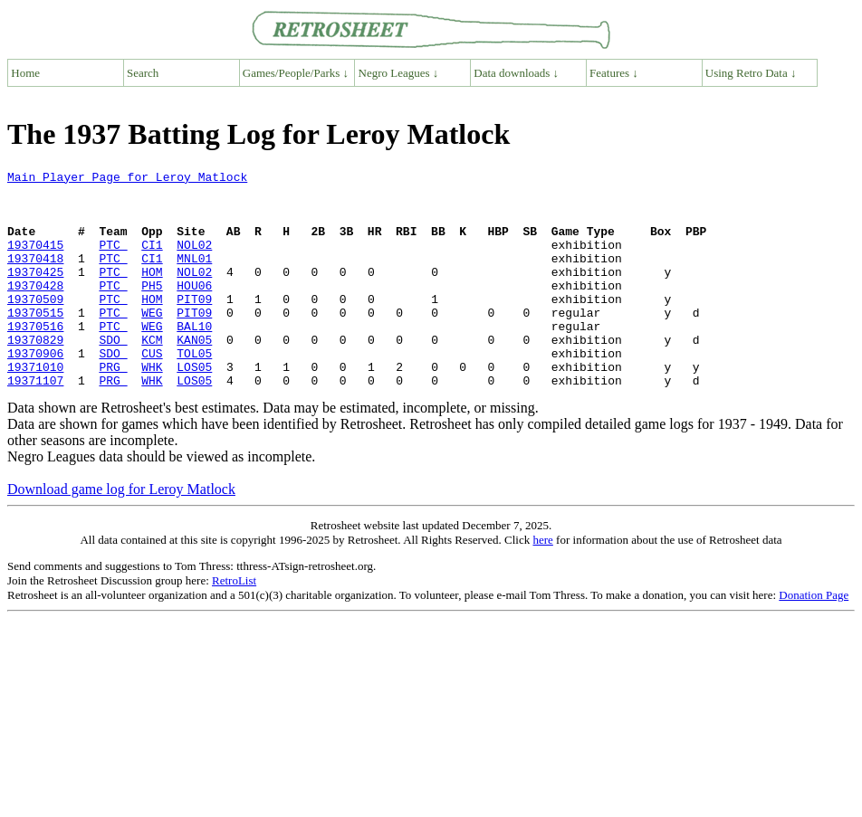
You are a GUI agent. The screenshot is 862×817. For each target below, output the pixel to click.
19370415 (35, 260)
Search (142, 73)
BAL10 (194, 358)
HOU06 (194, 309)
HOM (151, 293)
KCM (151, 374)
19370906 (35, 391)
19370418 (35, 277)
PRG (113, 407)
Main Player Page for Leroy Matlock (127, 179)
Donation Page (813, 638)
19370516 (35, 358)
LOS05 (194, 407)
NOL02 (194, 260)
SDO (113, 374)
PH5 (151, 309)
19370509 (35, 326)
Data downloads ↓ (516, 73)
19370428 (35, 309)
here (542, 583)
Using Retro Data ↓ (751, 73)
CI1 (151, 260)
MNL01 (194, 277)
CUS (151, 391)
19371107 (35, 423)
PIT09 (194, 326)
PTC (113, 260)
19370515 (35, 342)
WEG (151, 342)
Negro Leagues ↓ (399, 73)
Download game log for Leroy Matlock (121, 532)
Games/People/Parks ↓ (296, 73)
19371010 (35, 407)
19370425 (35, 293)
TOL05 (194, 391)
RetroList (234, 624)
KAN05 (194, 374)
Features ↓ (613, 73)
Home (25, 73)
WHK (151, 407)
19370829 (35, 374)
